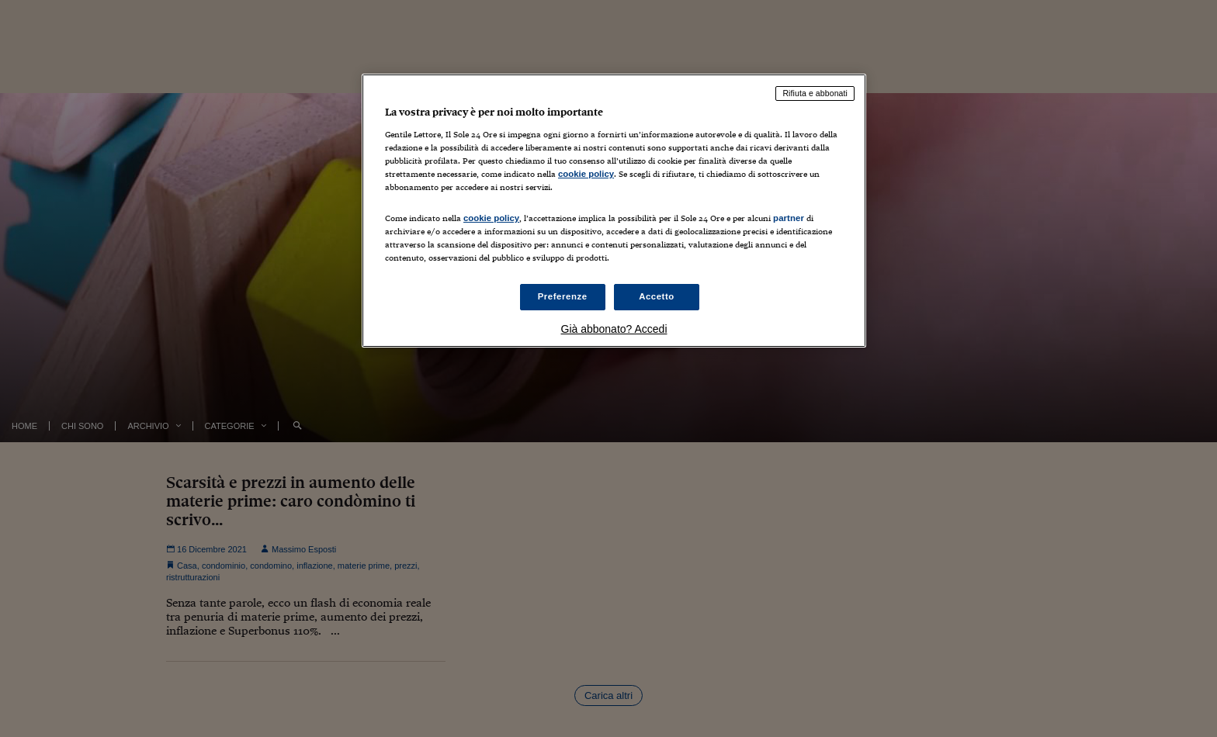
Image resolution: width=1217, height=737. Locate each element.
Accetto (656, 296)
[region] (614, 211)
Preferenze (563, 296)
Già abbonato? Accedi (614, 329)
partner (788, 218)
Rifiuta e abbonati (815, 93)
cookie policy (586, 173)
